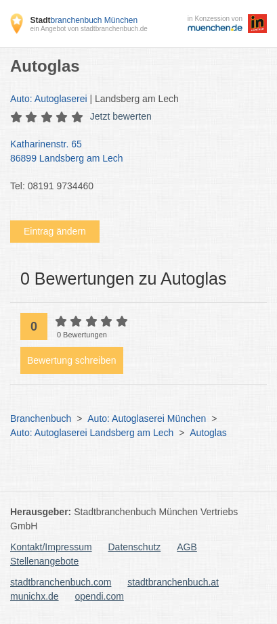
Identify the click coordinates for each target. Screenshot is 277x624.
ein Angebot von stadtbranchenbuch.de (88, 28)
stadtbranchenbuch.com (60, 582)
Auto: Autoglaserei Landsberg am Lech (91, 432)
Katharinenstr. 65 (131, 152)
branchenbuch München (83, 20)
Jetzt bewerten (121, 116)
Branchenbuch (40, 418)
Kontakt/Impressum (51, 547)
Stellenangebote (44, 561)
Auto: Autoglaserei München (146, 418)
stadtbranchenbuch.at (173, 582)
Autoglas (208, 432)
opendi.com (98, 596)
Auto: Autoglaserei (48, 98)
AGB (187, 547)
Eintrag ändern (55, 231)
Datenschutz (134, 547)
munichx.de (34, 596)
